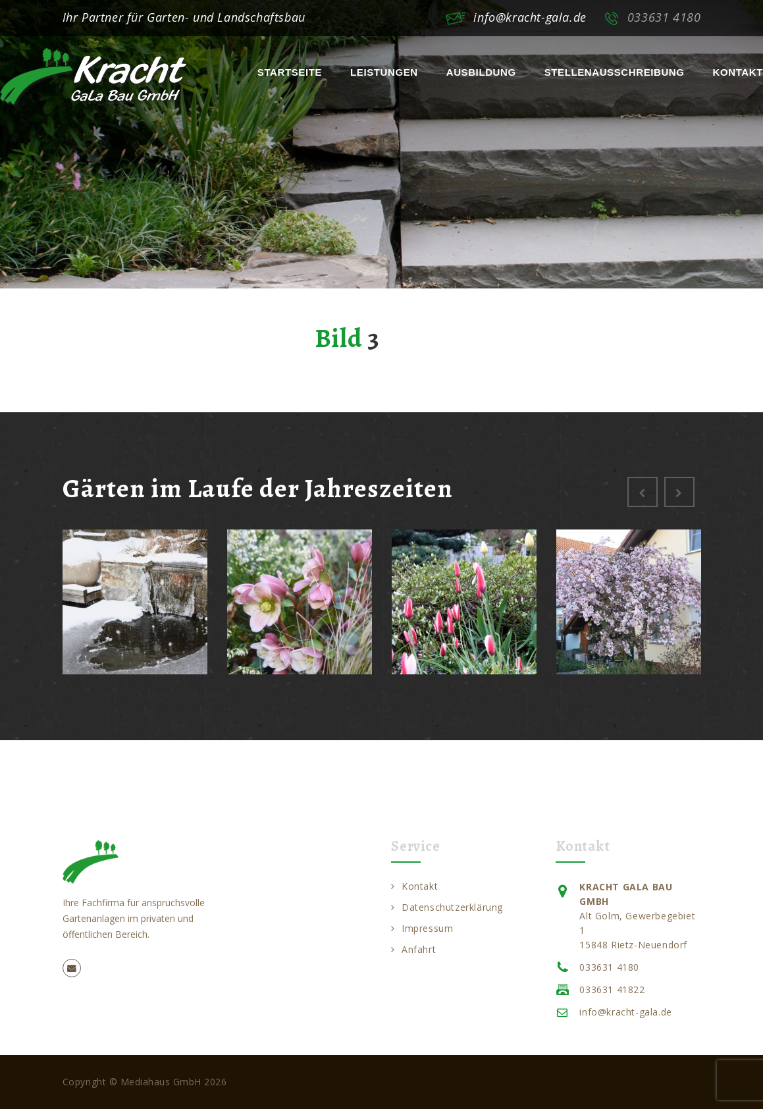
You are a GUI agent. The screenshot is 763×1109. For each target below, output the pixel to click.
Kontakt (738, 72)
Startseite (289, 72)
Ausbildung (481, 72)
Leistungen (384, 72)
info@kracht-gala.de (529, 17)
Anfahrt (413, 949)
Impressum (422, 928)
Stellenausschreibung (614, 72)
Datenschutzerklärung (447, 907)
